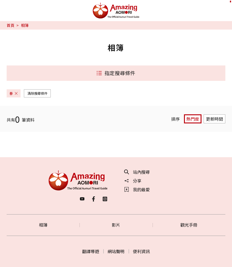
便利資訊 (141, 251)
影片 (116, 225)
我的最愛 (137, 189)
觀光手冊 (188, 225)
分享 (132, 181)
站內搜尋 (137, 172)
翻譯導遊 (90, 251)
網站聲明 (116, 251)
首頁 (10, 25)
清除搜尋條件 (37, 93)
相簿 (43, 225)
